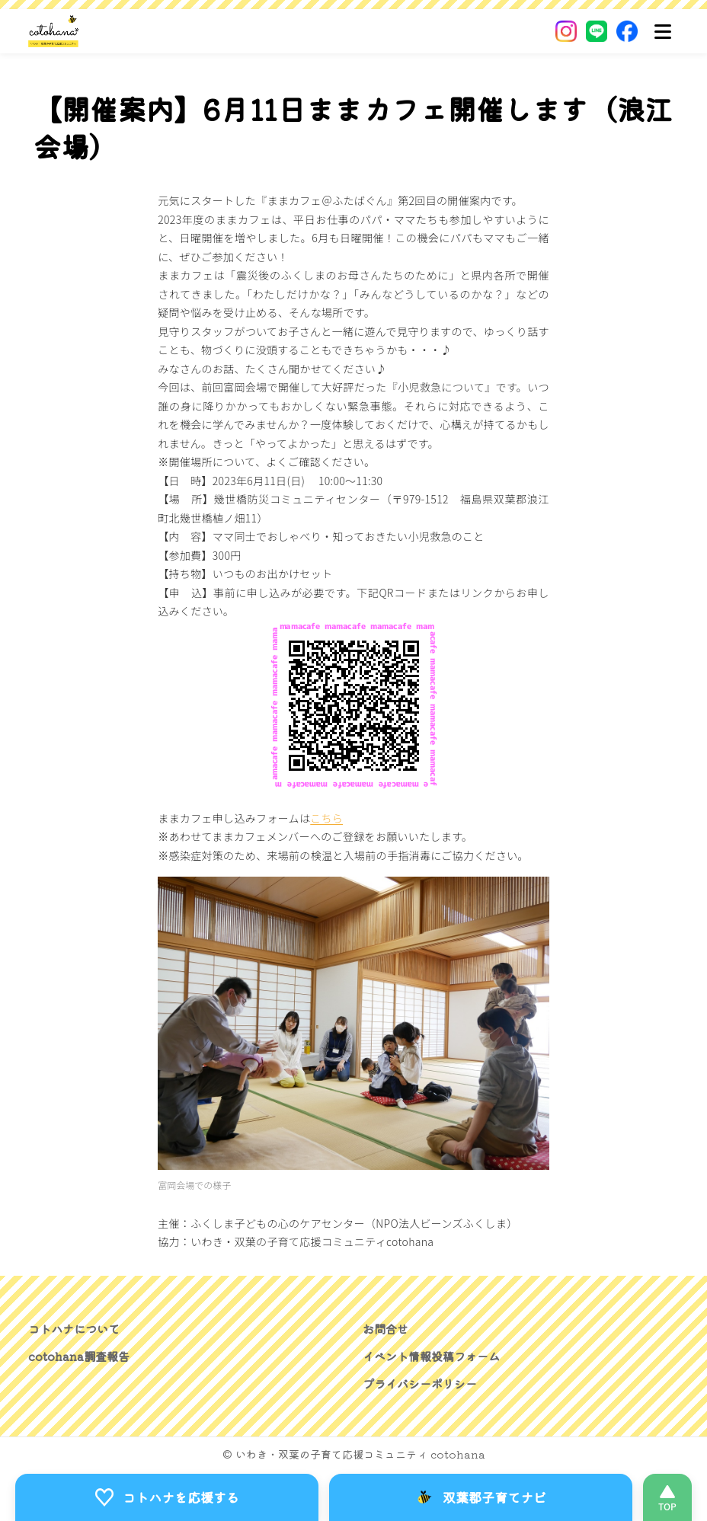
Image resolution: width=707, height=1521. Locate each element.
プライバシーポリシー (424, 1383)
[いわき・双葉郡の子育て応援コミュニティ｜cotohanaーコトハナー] (53, 31)
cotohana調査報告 (81, 1356)
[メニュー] (663, 31)
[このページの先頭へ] (667, 1496)
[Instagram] (566, 31)
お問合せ (387, 1328)
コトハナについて (77, 1328)
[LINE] (596, 31)
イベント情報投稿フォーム (436, 1356)
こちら (326, 818)
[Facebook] (627, 31)
